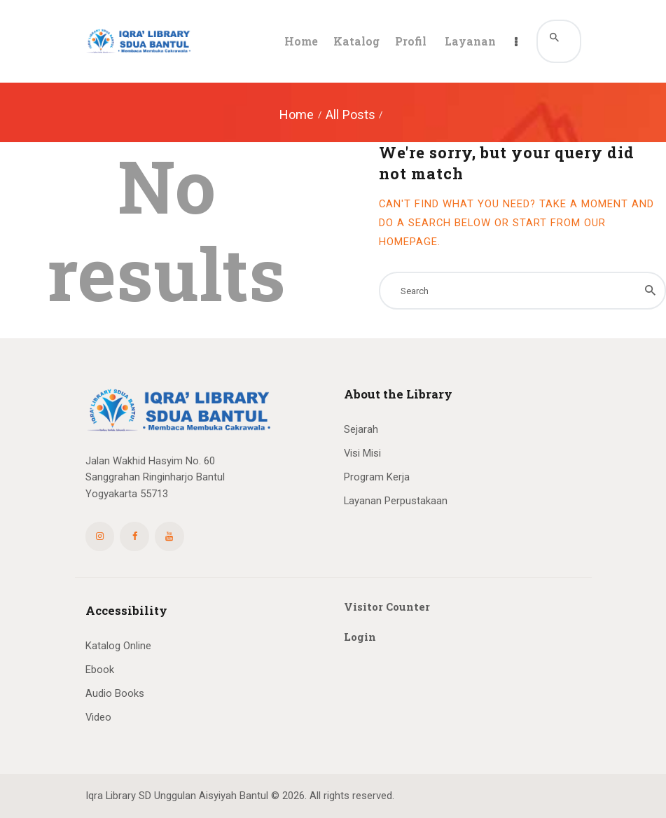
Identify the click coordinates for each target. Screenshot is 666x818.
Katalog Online (118, 645)
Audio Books (114, 693)
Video (98, 717)
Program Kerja (377, 477)
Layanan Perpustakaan (396, 500)
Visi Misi (362, 453)
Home (296, 114)
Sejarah (361, 429)
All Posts (350, 114)
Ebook (99, 669)
